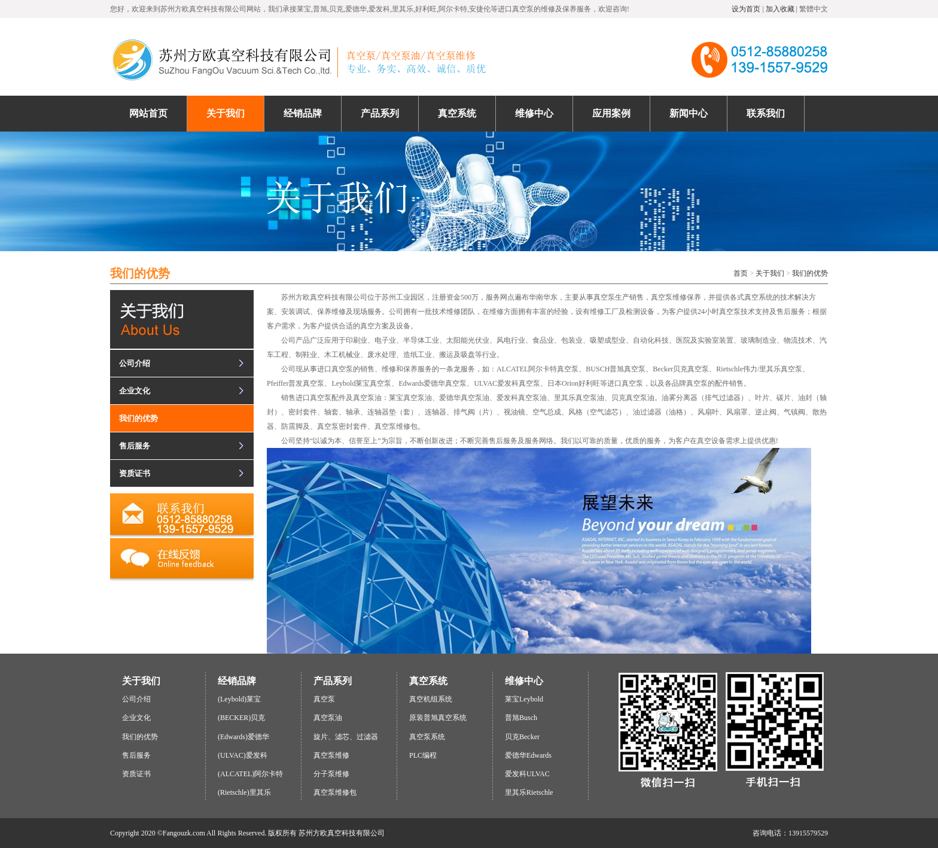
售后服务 (134, 445)
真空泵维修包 (335, 792)
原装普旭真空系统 (438, 717)
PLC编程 (423, 755)
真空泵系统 (427, 737)
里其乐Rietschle (529, 792)
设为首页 (746, 9)
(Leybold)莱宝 (239, 699)
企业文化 (134, 390)
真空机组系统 (430, 699)
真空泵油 (327, 717)
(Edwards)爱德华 (243, 737)
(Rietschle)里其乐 (244, 792)
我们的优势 (810, 273)
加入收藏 (780, 9)
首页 (740, 273)
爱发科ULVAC (527, 774)
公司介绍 (134, 363)
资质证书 (134, 473)
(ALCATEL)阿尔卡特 (250, 774)
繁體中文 (813, 9)
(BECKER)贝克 (241, 717)
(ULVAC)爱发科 (242, 755)
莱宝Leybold (524, 699)
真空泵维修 (331, 755)
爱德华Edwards (528, 755)
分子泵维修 (331, 774)
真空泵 (324, 699)
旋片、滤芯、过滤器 (345, 737)
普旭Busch (521, 717)
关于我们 (770, 273)
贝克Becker (522, 737)
